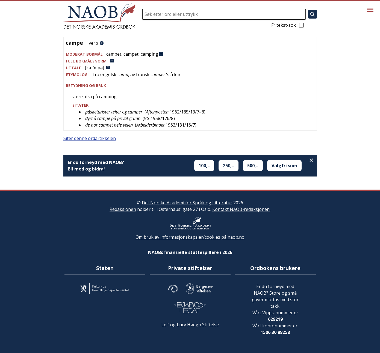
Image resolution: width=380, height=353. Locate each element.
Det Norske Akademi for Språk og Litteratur (187, 203)
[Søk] (312, 14)
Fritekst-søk (288, 25)
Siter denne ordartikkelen (89, 138)
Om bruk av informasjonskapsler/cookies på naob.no (190, 237)
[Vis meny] (370, 9)
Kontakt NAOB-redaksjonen (241, 209)
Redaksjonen (123, 209)
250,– (228, 166)
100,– (204, 166)
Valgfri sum (284, 166)
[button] (190, 54)
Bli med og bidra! (86, 169)
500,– (252, 166)
